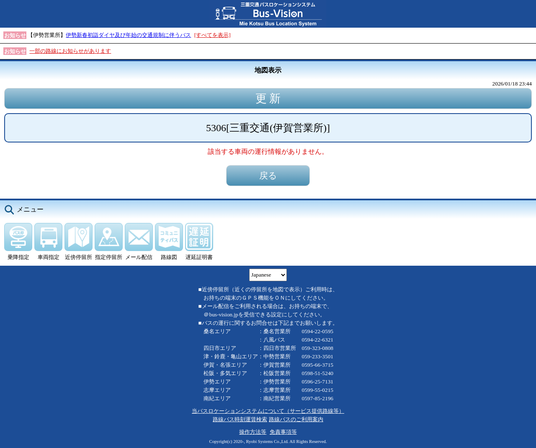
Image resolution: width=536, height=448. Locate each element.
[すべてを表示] (212, 35)
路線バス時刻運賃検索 (240, 419)
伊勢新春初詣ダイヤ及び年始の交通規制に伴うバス (128, 35)
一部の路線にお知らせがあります (70, 51)
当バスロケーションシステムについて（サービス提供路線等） (268, 411)
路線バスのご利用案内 (296, 419)
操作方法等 (252, 432)
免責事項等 (283, 432)
